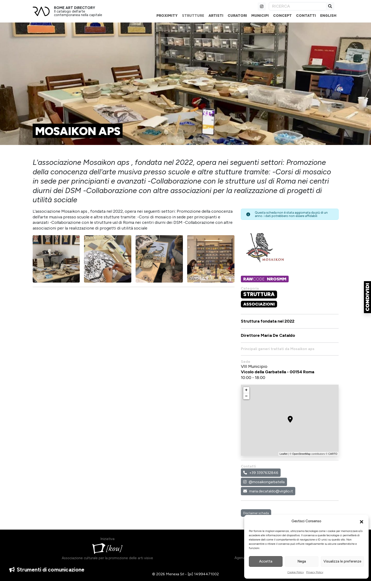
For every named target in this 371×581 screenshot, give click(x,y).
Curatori (237, 15)
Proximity (167, 15)
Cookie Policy (295, 572)
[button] (361, 521)
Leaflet (283, 453)
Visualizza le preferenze (342, 561)
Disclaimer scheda (256, 513)
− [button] (246, 396)
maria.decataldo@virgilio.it (268, 491)
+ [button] (246, 390)
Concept (282, 15)
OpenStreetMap (301, 453)
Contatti (306, 15)
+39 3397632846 (260, 472)
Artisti (215, 15)
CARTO (332, 453)
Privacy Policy (314, 572)
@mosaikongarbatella (264, 482)
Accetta (265, 561)
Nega (301, 561)
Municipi (260, 15)
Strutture (193, 15)
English (328, 15)
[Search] (297, 6)
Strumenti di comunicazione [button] (47, 569)
